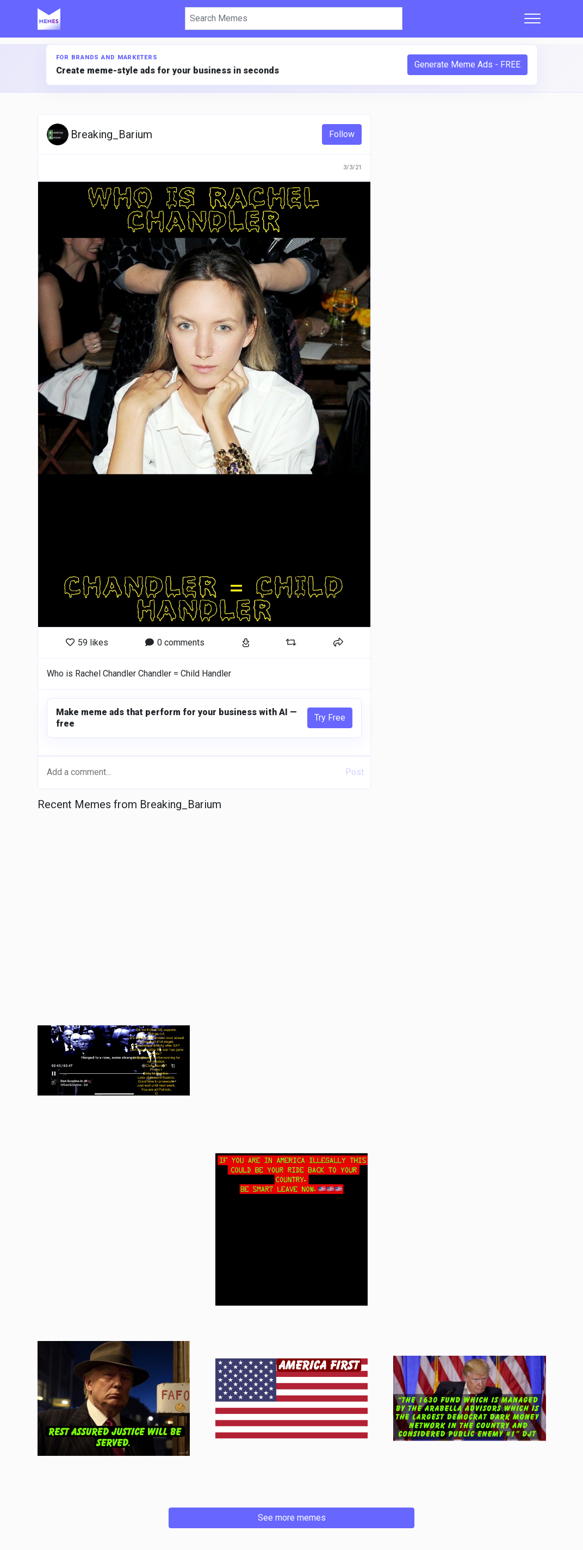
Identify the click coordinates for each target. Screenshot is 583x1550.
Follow (342, 134)
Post (354, 772)
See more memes (292, 1517)
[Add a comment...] (193, 772)
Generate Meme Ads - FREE (467, 64)
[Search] (293, 18)
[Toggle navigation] (532, 18)
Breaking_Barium (111, 134)
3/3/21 (352, 167)
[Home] (49, 18)
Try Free (329, 717)
